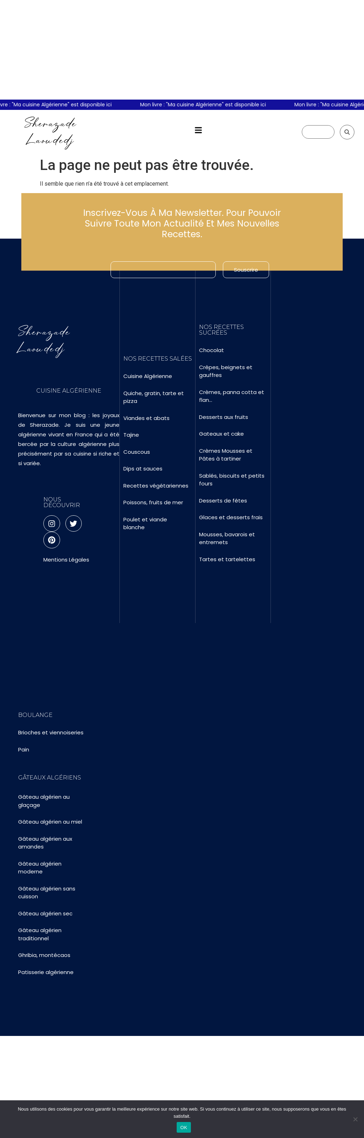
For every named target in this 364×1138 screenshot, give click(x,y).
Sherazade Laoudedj (51, 131)
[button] (198, 130)
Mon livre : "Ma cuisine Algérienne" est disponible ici (207, 104)
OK (183, 1127)
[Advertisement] (182, 50)
